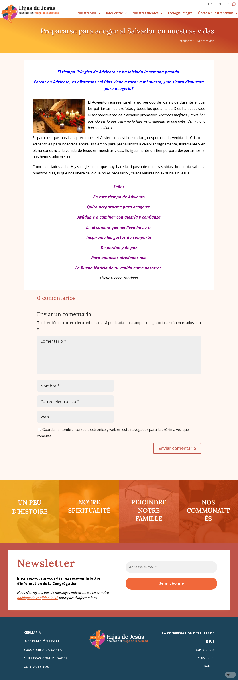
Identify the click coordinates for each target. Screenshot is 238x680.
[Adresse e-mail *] (171, 567)
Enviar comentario (177, 448)
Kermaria (32, 632)
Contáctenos (36, 666)
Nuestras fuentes (145, 13)
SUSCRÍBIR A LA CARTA (43, 649)
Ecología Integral (180, 13)
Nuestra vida (87, 13)
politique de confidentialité (37, 597)
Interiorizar (114, 13)
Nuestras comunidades (46, 658)
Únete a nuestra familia (216, 13)
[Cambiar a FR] (210, 5)
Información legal (42, 641)
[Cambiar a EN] (219, 5)
